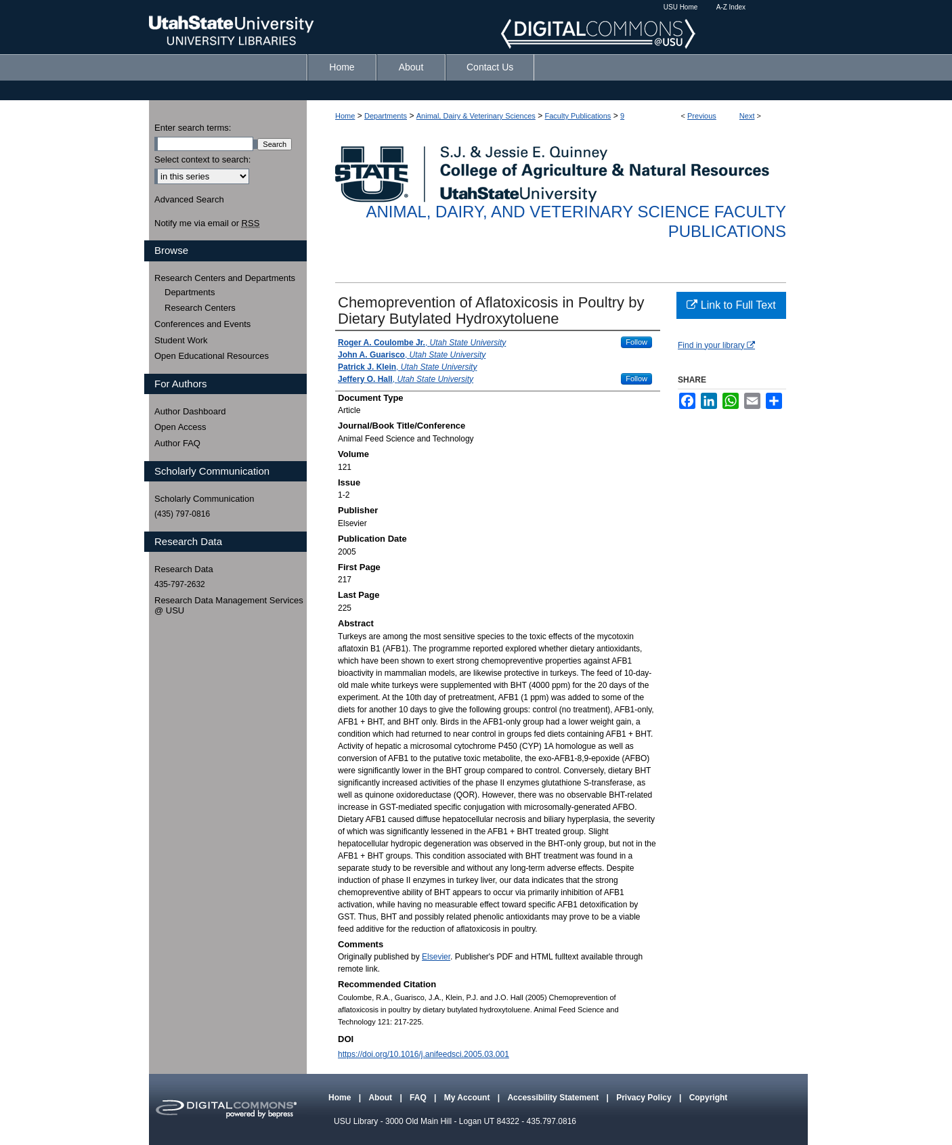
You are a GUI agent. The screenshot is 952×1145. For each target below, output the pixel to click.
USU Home (681, 7)
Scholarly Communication (204, 499)
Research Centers (200, 308)
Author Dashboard (190, 411)
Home (345, 116)
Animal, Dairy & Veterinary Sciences (476, 116)
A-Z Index (730, 7)
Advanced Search (189, 199)
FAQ (419, 1097)
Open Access (180, 427)
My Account (468, 1097)
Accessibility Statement (554, 1097)
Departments (385, 116)
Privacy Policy (645, 1097)
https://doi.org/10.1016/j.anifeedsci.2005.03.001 (423, 1054)
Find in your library (716, 345)
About (381, 1097)
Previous (701, 116)
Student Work (181, 340)
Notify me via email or (206, 223)
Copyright (708, 1097)
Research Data (183, 569)
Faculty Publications (578, 116)
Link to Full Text (731, 305)
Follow (636, 342)
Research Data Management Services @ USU (228, 605)
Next (747, 116)
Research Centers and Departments (224, 278)
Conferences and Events (202, 324)
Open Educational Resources (211, 356)
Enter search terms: (192, 128)
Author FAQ (177, 443)
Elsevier (436, 957)
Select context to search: (202, 159)
